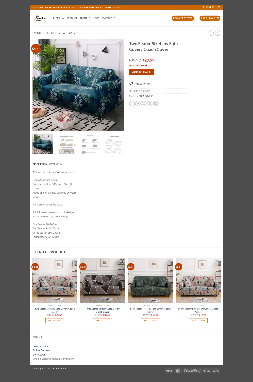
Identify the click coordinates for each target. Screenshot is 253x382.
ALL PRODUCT (69, 18)
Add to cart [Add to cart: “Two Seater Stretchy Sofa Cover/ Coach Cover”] (55, 320)
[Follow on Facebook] (204, 7)
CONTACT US (108, 18)
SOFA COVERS (67, 33)
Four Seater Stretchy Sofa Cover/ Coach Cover (150, 310)
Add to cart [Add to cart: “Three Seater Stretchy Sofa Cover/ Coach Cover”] (103, 320)
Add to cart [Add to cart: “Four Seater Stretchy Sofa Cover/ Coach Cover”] (150, 320)
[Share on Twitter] (138, 103)
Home (37, 33)
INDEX (56, 18)
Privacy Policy (40, 345)
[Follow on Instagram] (207, 7)
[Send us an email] (213, 7)
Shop (50, 33)
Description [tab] (40, 164)
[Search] (219, 7)
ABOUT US (85, 18)
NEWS (96, 18)
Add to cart (141, 71)
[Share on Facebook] (132, 103)
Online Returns (41, 350)
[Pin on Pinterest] (149, 103)
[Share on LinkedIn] (156, 103)
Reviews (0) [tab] (55, 164)
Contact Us (39, 354)
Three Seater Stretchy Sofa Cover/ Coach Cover (102, 310)
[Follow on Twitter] (210, 7)
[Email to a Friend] (144, 103)
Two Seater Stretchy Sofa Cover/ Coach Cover (55, 310)
